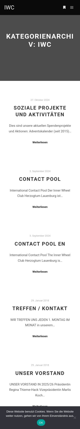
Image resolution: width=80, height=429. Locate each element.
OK (41, 422)
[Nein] (75, 417)
